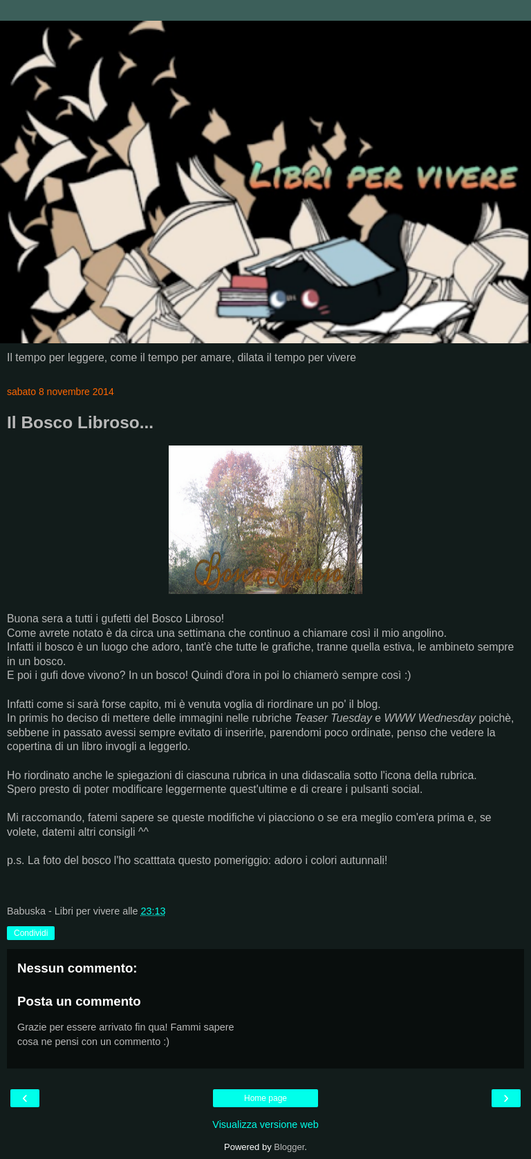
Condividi (31, 933)
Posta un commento (79, 1001)
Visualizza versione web (265, 1124)
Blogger (289, 1147)
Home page (265, 1098)
